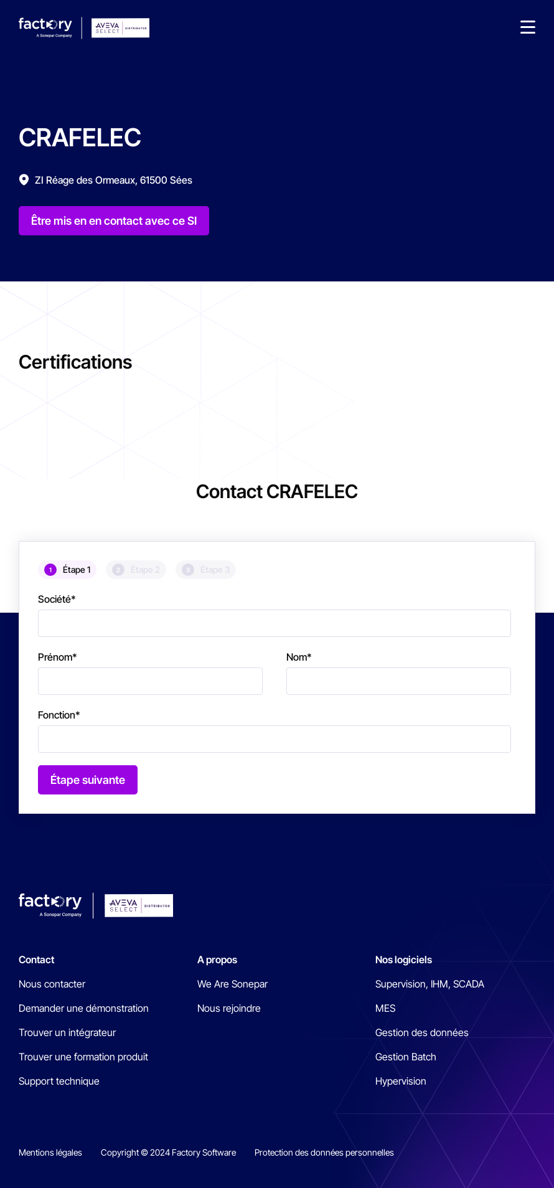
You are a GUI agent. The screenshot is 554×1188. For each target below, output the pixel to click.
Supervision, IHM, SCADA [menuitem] (429, 984)
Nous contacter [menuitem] (52, 984)
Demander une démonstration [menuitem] (84, 1008)
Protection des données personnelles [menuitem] (324, 1152)
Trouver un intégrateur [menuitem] (67, 1032)
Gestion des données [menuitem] (422, 1032)
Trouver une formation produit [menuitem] (83, 1056)
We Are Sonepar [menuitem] (232, 984)
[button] (527, 28)
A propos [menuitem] (217, 959)
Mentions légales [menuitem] (50, 1152)
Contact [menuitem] (36, 959)
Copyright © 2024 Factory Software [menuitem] (168, 1152)
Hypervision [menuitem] (400, 1081)
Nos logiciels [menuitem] (403, 959)
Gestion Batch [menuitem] (405, 1056)
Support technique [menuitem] (59, 1081)
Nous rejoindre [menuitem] (229, 1008)
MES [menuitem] (385, 1008)
